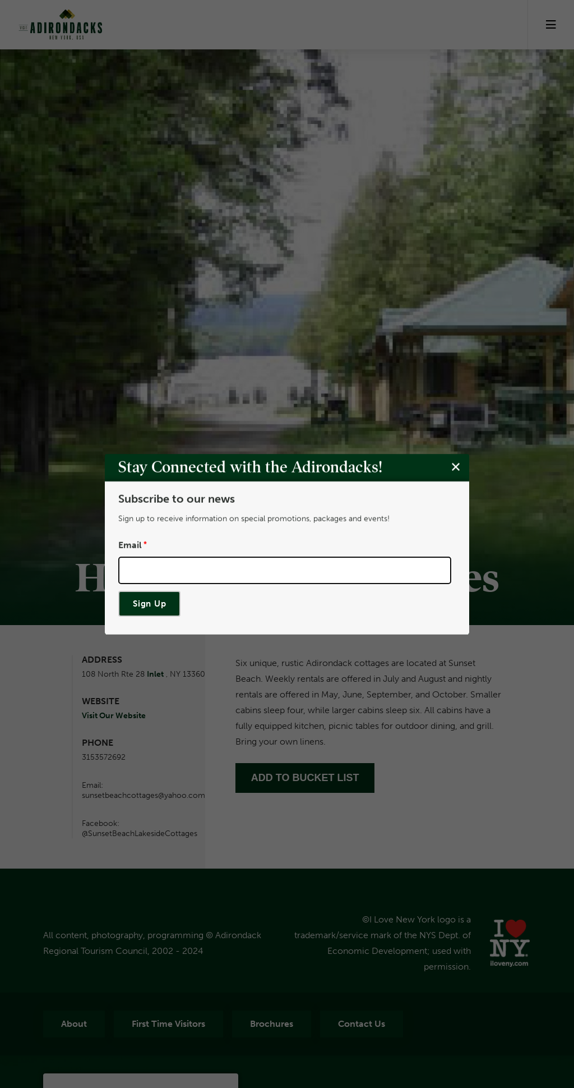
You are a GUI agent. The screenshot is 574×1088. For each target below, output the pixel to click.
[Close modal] (456, 466)
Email (130, 545)
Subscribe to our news (176, 499)
